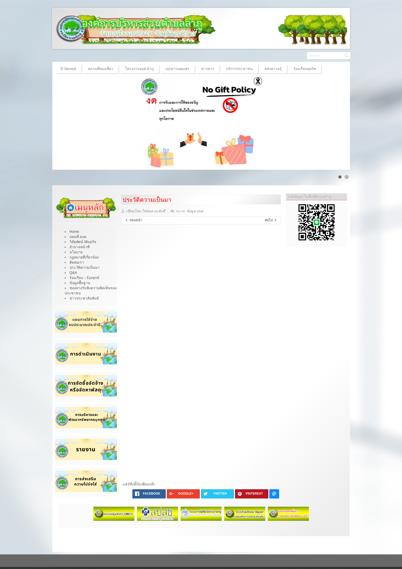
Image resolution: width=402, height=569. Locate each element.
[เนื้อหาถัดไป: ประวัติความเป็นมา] (271, 220)
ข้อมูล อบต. (195, 211)
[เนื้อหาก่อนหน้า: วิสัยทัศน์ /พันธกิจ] (133, 220)
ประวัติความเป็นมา (147, 199)
